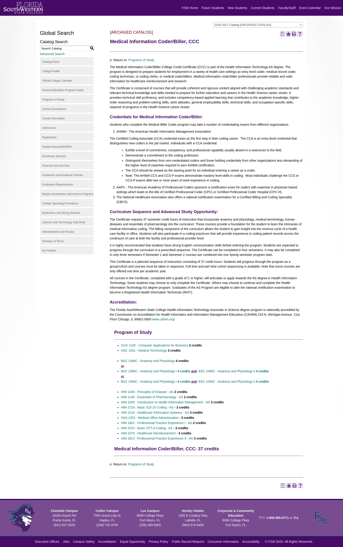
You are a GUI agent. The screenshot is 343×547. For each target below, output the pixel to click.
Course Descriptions (54, 109)
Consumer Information (223, 541)
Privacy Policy (158, 541)
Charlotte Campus (64, 511)
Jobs (66, 541)
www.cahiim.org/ (163, 319)
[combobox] (258, 24)
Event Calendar (310, 8)
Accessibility (250, 541)
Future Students (213, 8)
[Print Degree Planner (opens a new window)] (282, 34)
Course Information (53, 118)
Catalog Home (51, 61)
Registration (49, 137)
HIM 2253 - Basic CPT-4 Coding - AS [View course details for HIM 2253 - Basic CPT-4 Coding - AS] (147, 428)
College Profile (51, 71)
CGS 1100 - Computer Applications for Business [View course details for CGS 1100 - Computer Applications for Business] (154, 345)
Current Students (262, 8)
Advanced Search (52, 54)
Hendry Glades (193, 511)
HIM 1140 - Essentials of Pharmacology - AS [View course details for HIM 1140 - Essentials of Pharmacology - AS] (152, 397)
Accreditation (107, 541)
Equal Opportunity (132, 541)
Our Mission (332, 8)
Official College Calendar (57, 80)
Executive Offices (47, 541)
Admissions (49, 127)
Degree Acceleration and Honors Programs (68, 194)
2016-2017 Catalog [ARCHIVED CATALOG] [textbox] (243, 25)
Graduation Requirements (57, 184)
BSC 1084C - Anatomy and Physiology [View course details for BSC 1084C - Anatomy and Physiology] (148, 361)
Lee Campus (150, 511)
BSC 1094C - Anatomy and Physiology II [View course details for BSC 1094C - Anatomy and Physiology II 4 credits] (234, 381)
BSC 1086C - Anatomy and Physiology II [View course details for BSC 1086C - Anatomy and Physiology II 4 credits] (233, 371)
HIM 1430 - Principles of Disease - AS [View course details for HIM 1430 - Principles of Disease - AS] (147, 392)
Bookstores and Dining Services (61, 212)
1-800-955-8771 (277, 518)
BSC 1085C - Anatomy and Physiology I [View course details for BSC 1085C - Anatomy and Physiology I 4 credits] (155, 371)
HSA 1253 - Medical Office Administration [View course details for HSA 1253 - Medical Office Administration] (149, 418)
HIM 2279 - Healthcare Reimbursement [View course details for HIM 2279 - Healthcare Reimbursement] (148, 433)
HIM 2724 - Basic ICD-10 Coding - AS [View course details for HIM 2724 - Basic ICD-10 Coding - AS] (147, 407)
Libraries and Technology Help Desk (63, 222)
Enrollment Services (54, 156)
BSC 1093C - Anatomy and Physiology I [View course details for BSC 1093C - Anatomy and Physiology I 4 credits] (155, 381)
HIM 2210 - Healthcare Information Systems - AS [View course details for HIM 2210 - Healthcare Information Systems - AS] (155, 412)
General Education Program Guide (63, 90)
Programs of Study (53, 99)
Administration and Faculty (58, 231)
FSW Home (190, 8)
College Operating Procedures (60, 203)
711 (296, 518)
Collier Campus (107, 511)
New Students (237, 8)
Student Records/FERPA (57, 146)
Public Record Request (188, 541)
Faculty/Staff (287, 8)
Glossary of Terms (53, 241)
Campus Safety (84, 541)
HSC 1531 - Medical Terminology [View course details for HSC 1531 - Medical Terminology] (144, 350)
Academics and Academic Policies (62, 175)
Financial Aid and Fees (55, 165)
